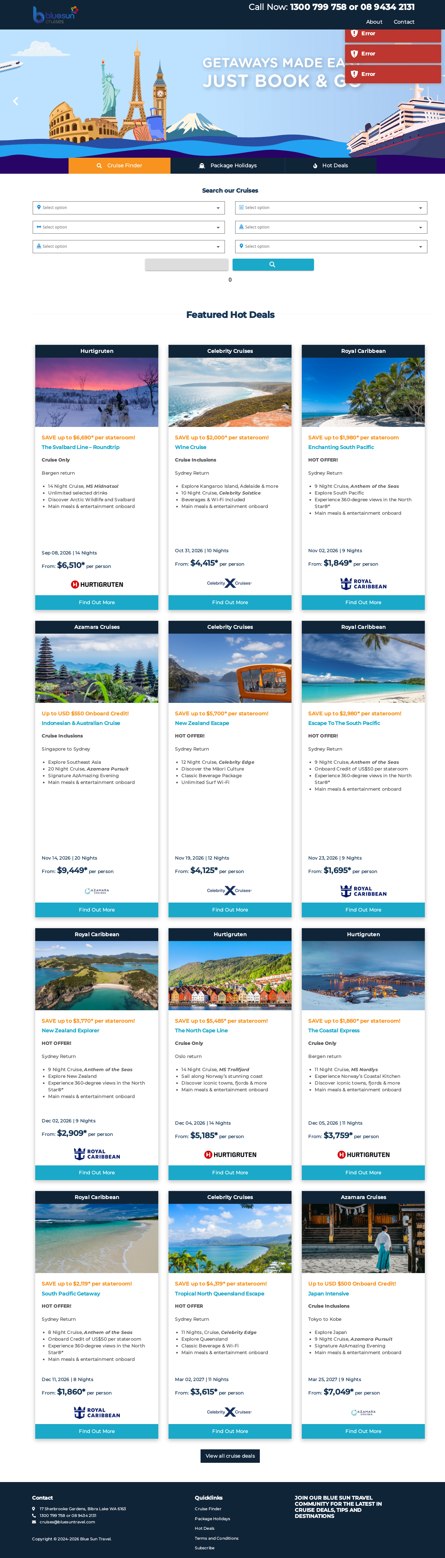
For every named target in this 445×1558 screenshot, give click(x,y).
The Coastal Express (333, 1031)
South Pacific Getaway (71, 1294)
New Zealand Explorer (70, 1031)
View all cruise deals (230, 1456)
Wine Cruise (190, 447)
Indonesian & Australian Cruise (81, 723)
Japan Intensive (328, 1294)
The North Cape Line (201, 1031)
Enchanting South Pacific (341, 447)
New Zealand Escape (202, 723)
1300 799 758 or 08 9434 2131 (352, 7)
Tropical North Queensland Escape (219, 1294)
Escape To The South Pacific (344, 723)
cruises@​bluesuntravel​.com (67, 1522)
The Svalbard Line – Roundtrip (80, 447)
